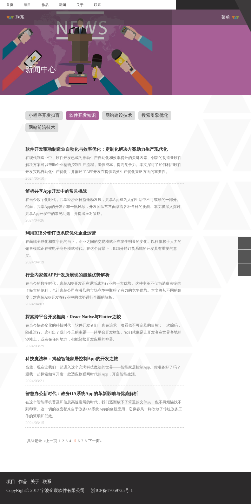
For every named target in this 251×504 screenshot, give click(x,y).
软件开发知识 (82, 115)
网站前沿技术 (42, 127)
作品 (45, 5)
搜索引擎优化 (155, 115)
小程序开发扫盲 (44, 115)
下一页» (95, 441)
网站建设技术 (118, 115)
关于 (79, 5)
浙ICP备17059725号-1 (112, 490)
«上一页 (50, 441)
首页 (9, 5)
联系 (97, 5)
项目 (27, 5)
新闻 (62, 5)
